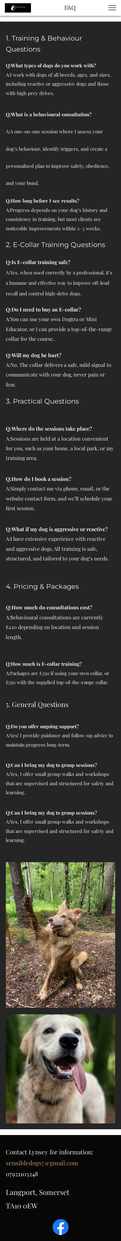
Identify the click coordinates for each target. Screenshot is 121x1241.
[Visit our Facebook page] (61, 1227)
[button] (112, 7)
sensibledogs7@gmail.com (42, 1163)
